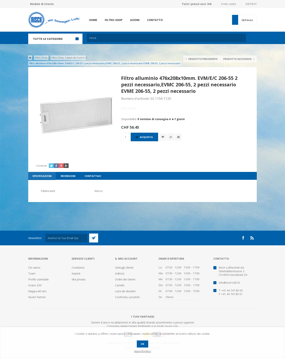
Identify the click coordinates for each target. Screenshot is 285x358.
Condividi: (41, 165)
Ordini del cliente (125, 279)
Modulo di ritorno (42, 4)
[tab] (42, 176)
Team (31, 273)
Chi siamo (34, 267)
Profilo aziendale (38, 279)
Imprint (76, 273)
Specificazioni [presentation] (42, 176)
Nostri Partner (37, 297)
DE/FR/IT (251, 4)
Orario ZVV (35, 285)
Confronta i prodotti (127, 297)
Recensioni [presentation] (68, 176)
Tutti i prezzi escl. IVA (197, 4)
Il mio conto (228, 4)
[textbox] (166, 38)
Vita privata (78, 279)
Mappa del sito (37, 291)
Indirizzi (119, 273)
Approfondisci (142, 351)
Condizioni (78, 267)
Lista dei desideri (125, 291)
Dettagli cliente (124, 267)
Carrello (120, 285)
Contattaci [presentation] (93, 176)
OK (142, 344)
